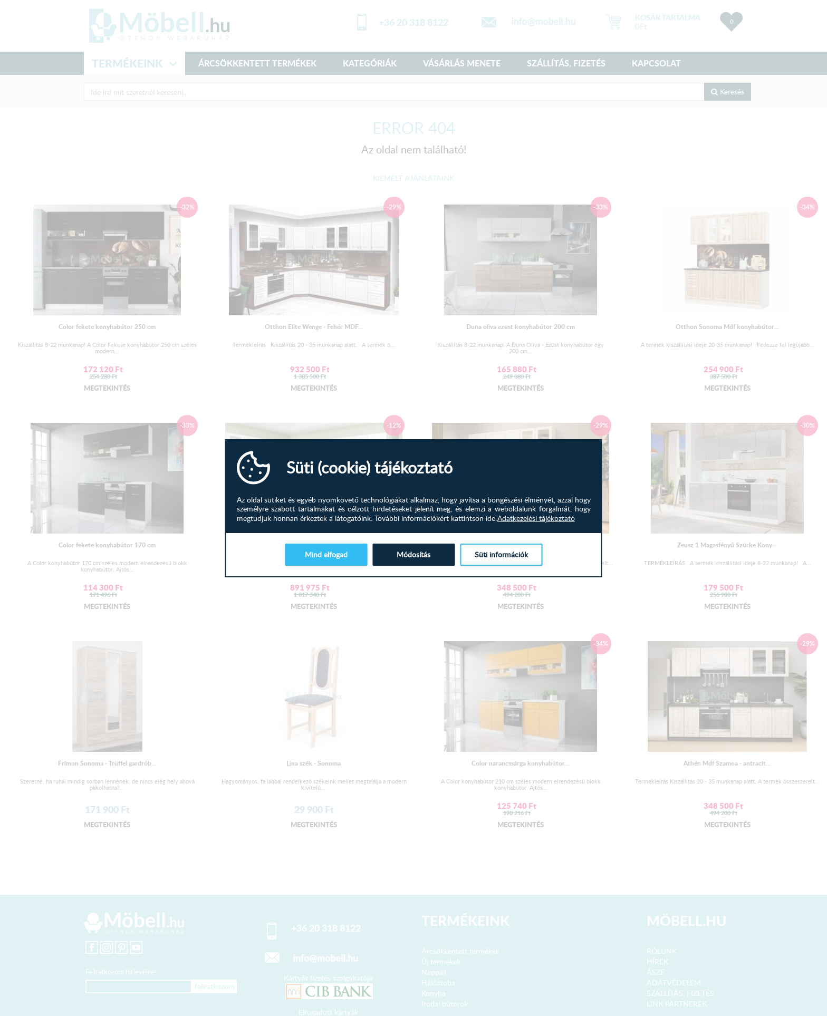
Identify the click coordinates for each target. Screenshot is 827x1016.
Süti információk (501, 554)
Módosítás (413, 554)
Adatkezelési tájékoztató (536, 518)
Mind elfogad (326, 554)
